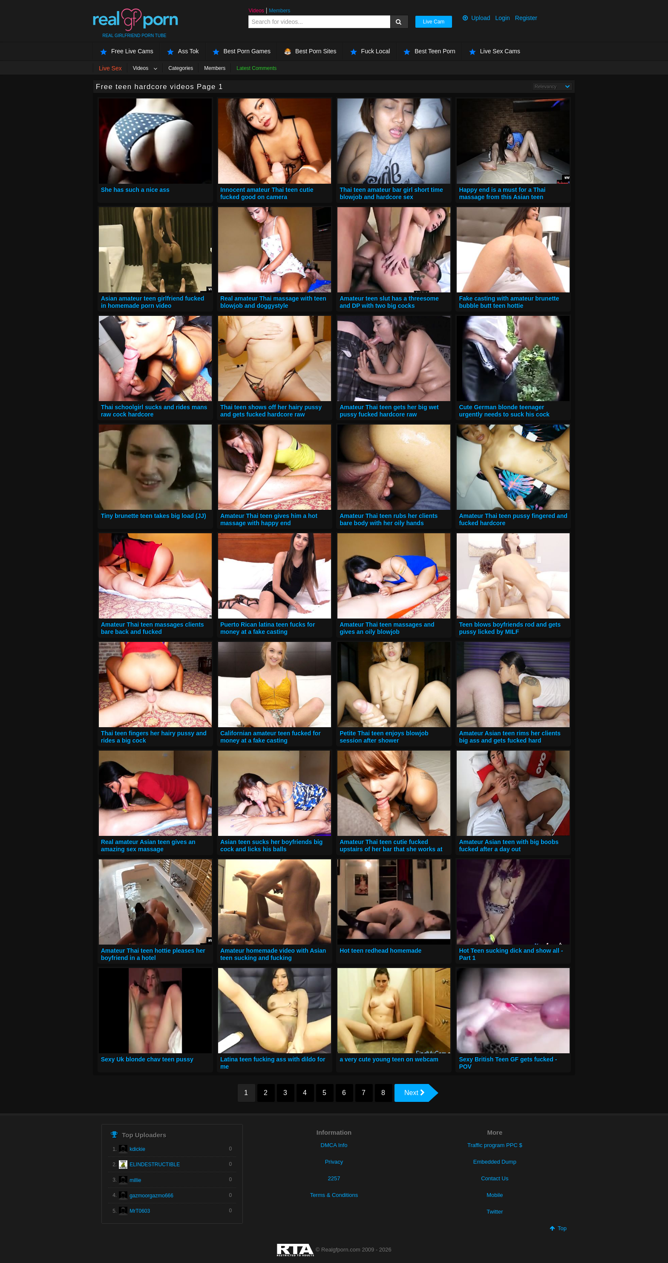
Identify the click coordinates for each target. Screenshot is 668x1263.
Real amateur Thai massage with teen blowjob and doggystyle (273, 302)
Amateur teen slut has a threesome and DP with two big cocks (389, 302)
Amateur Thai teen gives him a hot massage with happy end (268, 519)
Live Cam (434, 22)
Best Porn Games (242, 51)
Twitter (495, 1211)
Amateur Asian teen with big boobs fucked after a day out (509, 845)
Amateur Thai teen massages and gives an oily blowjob (387, 628)
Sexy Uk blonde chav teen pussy (147, 1059)
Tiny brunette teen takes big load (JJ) (153, 515)
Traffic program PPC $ (494, 1145)
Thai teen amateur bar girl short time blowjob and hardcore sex (391, 193)
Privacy (334, 1162)
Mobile (495, 1195)
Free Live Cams (126, 51)
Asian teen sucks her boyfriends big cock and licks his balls (271, 845)
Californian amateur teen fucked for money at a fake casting (270, 737)
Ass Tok (183, 51)
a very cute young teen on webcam (389, 1059)
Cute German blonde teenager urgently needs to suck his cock (504, 411)
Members (279, 11)
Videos (256, 11)
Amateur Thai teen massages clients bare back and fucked (152, 628)
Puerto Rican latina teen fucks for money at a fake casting (267, 628)
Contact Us (494, 1178)
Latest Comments (256, 68)
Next (414, 1092)
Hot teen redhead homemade (380, 950)
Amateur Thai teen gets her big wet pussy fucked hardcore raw (389, 411)
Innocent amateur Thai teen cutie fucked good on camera (267, 193)
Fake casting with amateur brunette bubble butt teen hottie (509, 302)
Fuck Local (370, 51)
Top (558, 1228)
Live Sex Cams (494, 51)
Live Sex (110, 68)
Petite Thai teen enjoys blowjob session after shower (384, 737)
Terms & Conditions (334, 1195)
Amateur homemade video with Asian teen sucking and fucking (273, 954)
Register (526, 17)
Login (502, 17)
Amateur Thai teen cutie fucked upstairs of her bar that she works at (391, 845)
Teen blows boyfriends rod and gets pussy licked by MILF (510, 628)
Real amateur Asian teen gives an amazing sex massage (148, 845)
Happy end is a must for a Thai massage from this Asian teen (502, 193)
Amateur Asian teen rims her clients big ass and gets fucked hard (509, 737)
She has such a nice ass (135, 189)
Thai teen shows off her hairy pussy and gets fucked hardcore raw (271, 411)
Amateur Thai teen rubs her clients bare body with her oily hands (389, 519)
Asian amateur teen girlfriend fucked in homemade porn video (152, 302)
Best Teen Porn (429, 51)
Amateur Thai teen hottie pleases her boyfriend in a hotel (153, 954)
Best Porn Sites (310, 51)
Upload (476, 17)
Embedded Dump (494, 1162)
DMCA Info (334, 1145)
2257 (334, 1178)
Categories (180, 68)
